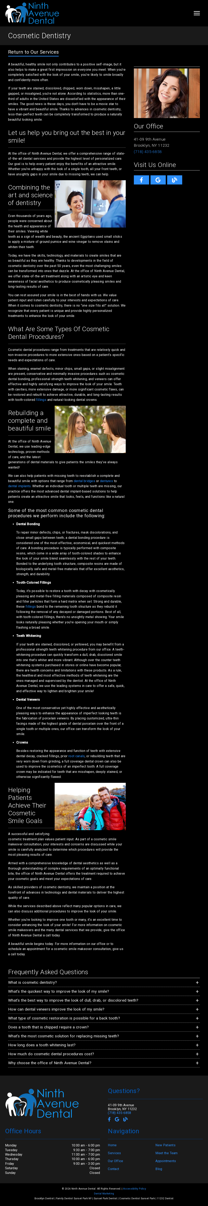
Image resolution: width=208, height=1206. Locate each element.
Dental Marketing (104, 1193)
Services (114, 1153)
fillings (41, 400)
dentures (106, 481)
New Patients (165, 1145)
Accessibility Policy (134, 1188)
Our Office (115, 1161)
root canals (76, 756)
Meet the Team (166, 1153)
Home (112, 1145)
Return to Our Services (33, 52)
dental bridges (84, 481)
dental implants (19, 486)
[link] (141, 180)
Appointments (165, 1161)
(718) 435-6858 (148, 151)
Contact (113, 1169)
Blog (158, 1169)
